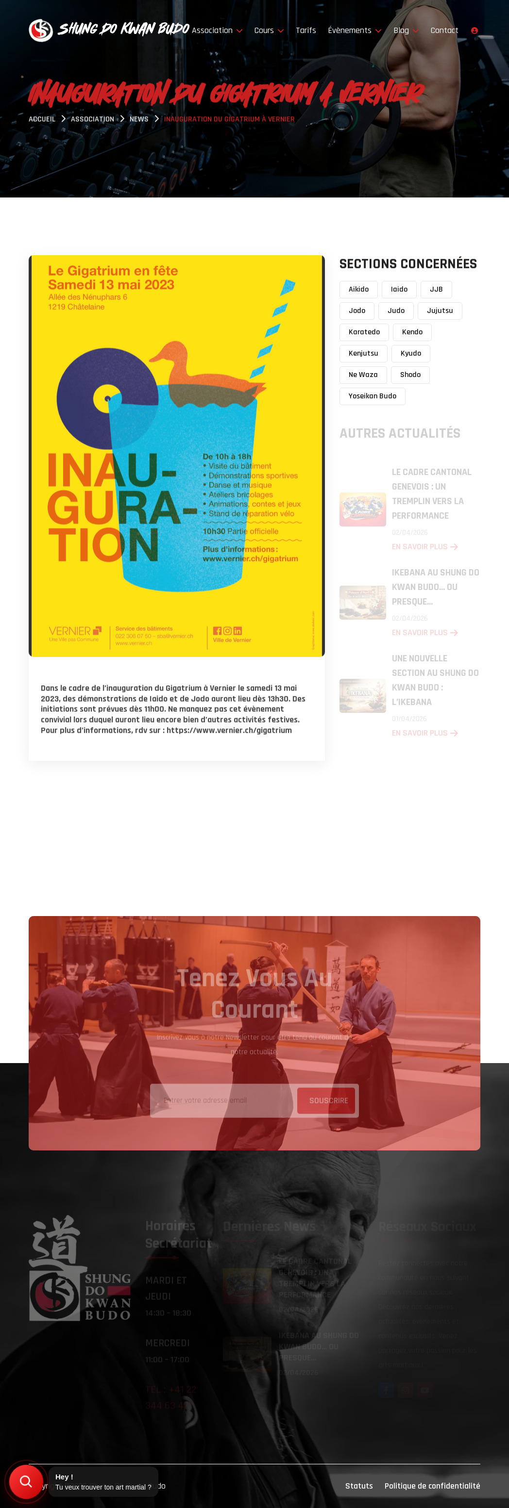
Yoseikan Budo (372, 396)
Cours (269, 30)
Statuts (359, 1486)
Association (217, 30)
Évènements (355, 30)
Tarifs (306, 30)
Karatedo (364, 332)
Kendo (412, 332)
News (139, 120)
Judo (396, 311)
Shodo (410, 375)
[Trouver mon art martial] (26, 1481)
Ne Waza (363, 375)
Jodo (357, 311)
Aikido (359, 289)
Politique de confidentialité (432, 1486)
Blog (406, 30)
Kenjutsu (363, 353)
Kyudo (411, 353)
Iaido (399, 289)
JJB (436, 289)
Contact (444, 30)
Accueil (42, 120)
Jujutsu (440, 311)
